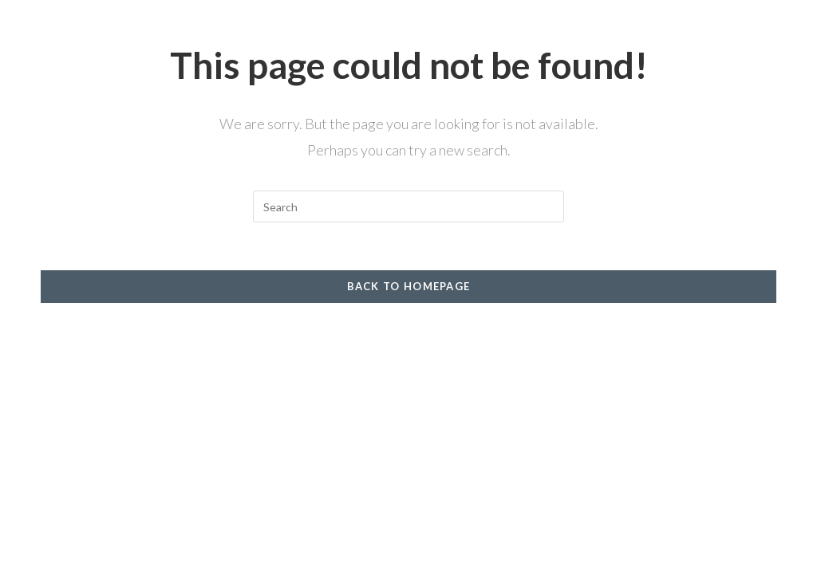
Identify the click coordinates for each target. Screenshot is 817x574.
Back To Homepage (409, 286)
